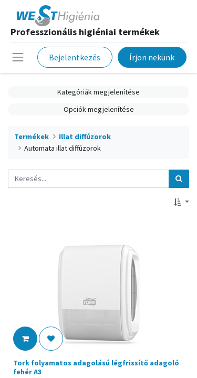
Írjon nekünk (151, 57)
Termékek (31, 136)
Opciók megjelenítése (99, 109)
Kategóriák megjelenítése (98, 92)
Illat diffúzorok (85, 136)
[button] (181, 202)
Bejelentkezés (74, 57)
